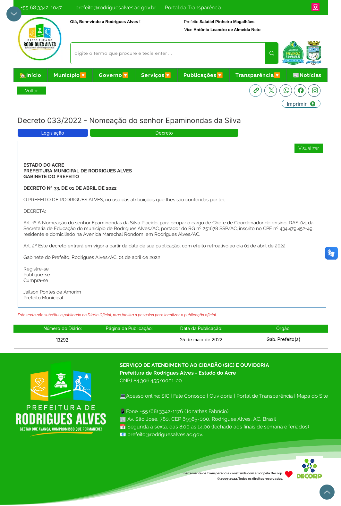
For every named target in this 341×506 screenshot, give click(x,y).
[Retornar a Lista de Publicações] (31, 91)
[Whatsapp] (285, 90)
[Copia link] (255, 90)
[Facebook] (300, 90)
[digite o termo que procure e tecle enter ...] (163, 53)
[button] (70, 75)
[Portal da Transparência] (193, 7)
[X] (270, 90)
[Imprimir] (301, 104)
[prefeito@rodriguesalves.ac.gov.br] (116, 7)
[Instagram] (315, 7)
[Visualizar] (308, 148)
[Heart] (289, 474)
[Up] (13, 13)
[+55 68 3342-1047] (41, 7)
